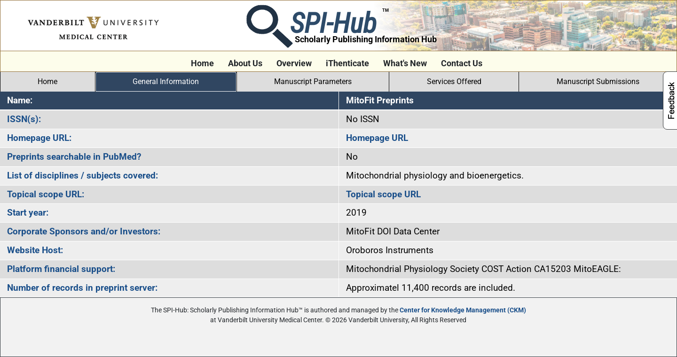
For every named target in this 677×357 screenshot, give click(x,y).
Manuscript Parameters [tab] (313, 81)
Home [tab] (47, 81)
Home (202, 63)
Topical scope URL (383, 194)
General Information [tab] (166, 81)
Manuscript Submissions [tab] (598, 81)
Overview (294, 63)
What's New (405, 63)
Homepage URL (377, 137)
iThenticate (347, 63)
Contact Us (461, 63)
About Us (245, 63)
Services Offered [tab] (454, 81)
